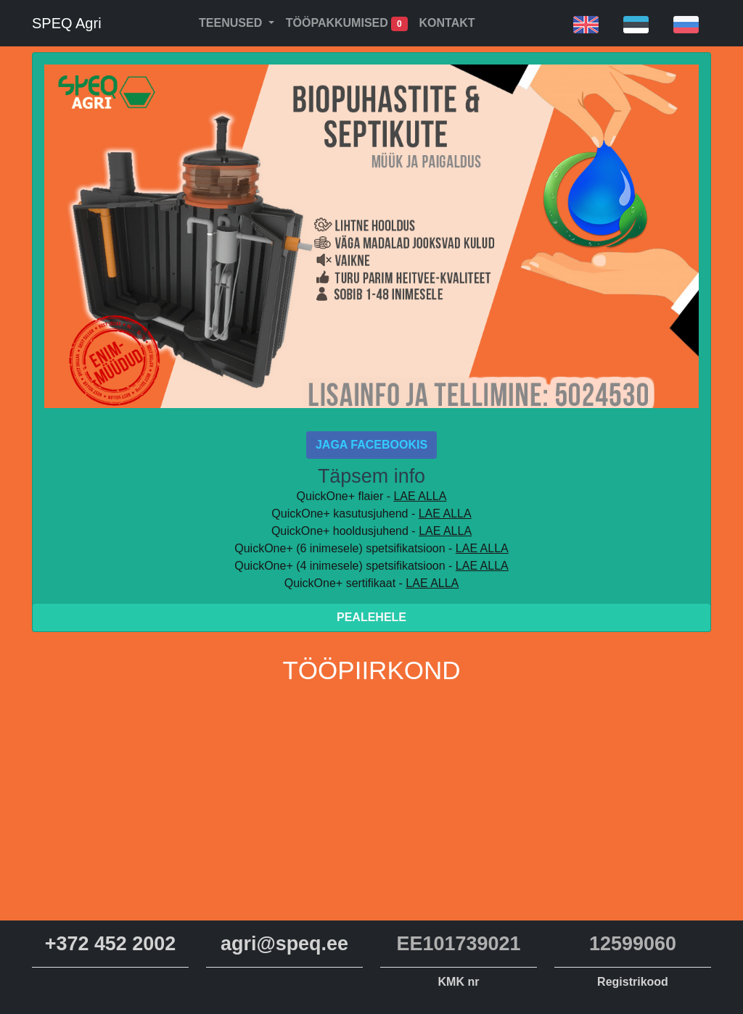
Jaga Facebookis (371, 445)
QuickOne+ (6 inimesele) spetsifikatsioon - (371, 548)
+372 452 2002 (110, 944)
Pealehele (371, 617)
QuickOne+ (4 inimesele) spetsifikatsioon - (371, 566)
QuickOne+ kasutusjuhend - (371, 513)
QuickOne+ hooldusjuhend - (371, 531)
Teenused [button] (232, 23)
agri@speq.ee (284, 944)
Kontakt (447, 23)
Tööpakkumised (347, 24)
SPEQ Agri (67, 23)
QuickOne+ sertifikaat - (371, 583)
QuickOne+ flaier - (372, 496)
